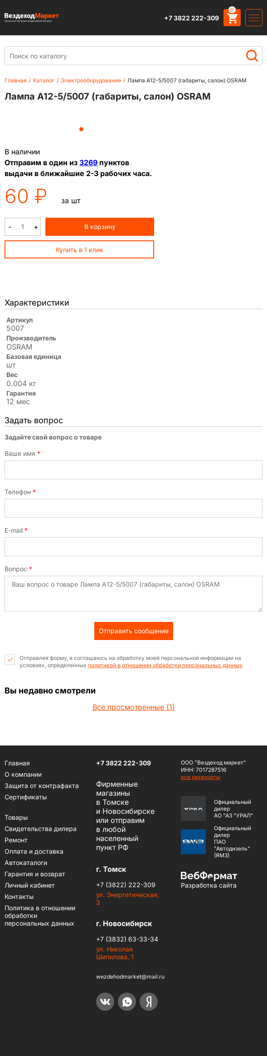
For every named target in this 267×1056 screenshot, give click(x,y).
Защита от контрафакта (42, 785)
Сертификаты (26, 797)
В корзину (100, 226)
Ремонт (16, 840)
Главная (16, 80)
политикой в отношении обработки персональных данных (165, 665)
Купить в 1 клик (79, 249)
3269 (88, 162)
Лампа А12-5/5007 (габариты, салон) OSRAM (187, 80)
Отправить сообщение (134, 631)
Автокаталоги (26, 862)
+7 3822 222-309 (191, 18)
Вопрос (18, 569)
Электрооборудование (91, 80)
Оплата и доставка (34, 851)
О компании (23, 774)
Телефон (20, 492)
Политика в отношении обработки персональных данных (40, 915)
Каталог (43, 80)
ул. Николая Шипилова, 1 (115, 952)
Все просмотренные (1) (133, 707)
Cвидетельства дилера (41, 828)
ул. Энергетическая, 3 (127, 898)
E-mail (16, 530)
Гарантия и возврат (35, 874)
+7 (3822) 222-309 (125, 885)
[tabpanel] (82, 115)
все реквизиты (200, 777)
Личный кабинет (30, 885)
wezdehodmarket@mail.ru (130, 976)
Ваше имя (22, 453)
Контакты (19, 896)
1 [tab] (81, 129)
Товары (16, 817)
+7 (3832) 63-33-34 (127, 939)
